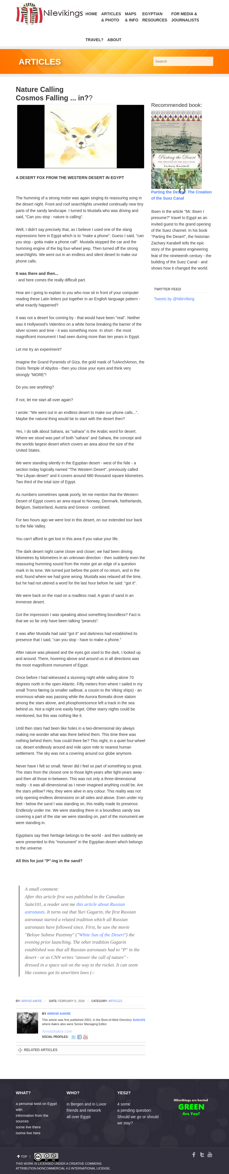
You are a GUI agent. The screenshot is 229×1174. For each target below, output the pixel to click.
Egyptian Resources (154, 17)
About (114, 39)
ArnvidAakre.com (44, 1031)
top (24, 1156)
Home (91, 14)
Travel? (94, 39)
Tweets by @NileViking (174, 299)
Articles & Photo (111, 17)
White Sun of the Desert (101, 934)
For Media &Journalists (185, 17)
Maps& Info (131, 17)
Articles (115, 1001)
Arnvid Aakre (31, 1001)
